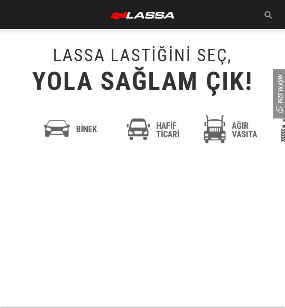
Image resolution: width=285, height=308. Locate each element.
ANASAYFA (142, 15)
